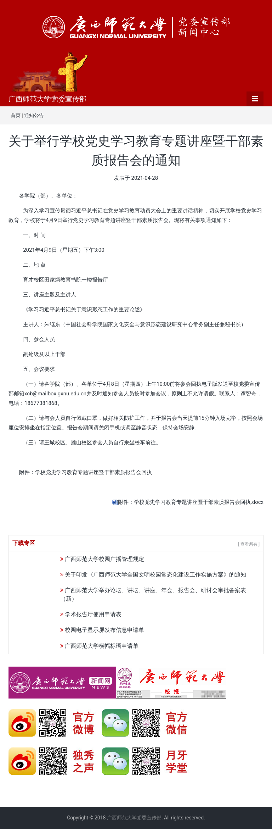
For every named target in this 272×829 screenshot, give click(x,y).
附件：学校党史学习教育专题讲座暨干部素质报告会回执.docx (191, 502)
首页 (16, 115)
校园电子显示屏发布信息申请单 (104, 630)
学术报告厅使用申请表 (93, 614)
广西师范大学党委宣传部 (47, 99)
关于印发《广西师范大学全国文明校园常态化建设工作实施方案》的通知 (155, 574)
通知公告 (34, 115)
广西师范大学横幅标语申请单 (101, 645)
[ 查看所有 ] (249, 544)
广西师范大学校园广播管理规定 (104, 559)
